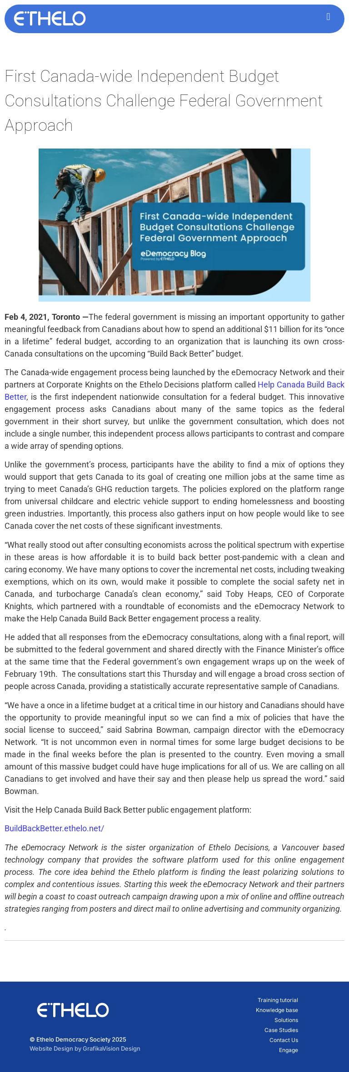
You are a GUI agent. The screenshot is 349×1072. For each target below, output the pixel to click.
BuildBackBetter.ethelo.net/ (54, 828)
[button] (328, 16)
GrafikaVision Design (111, 1048)
